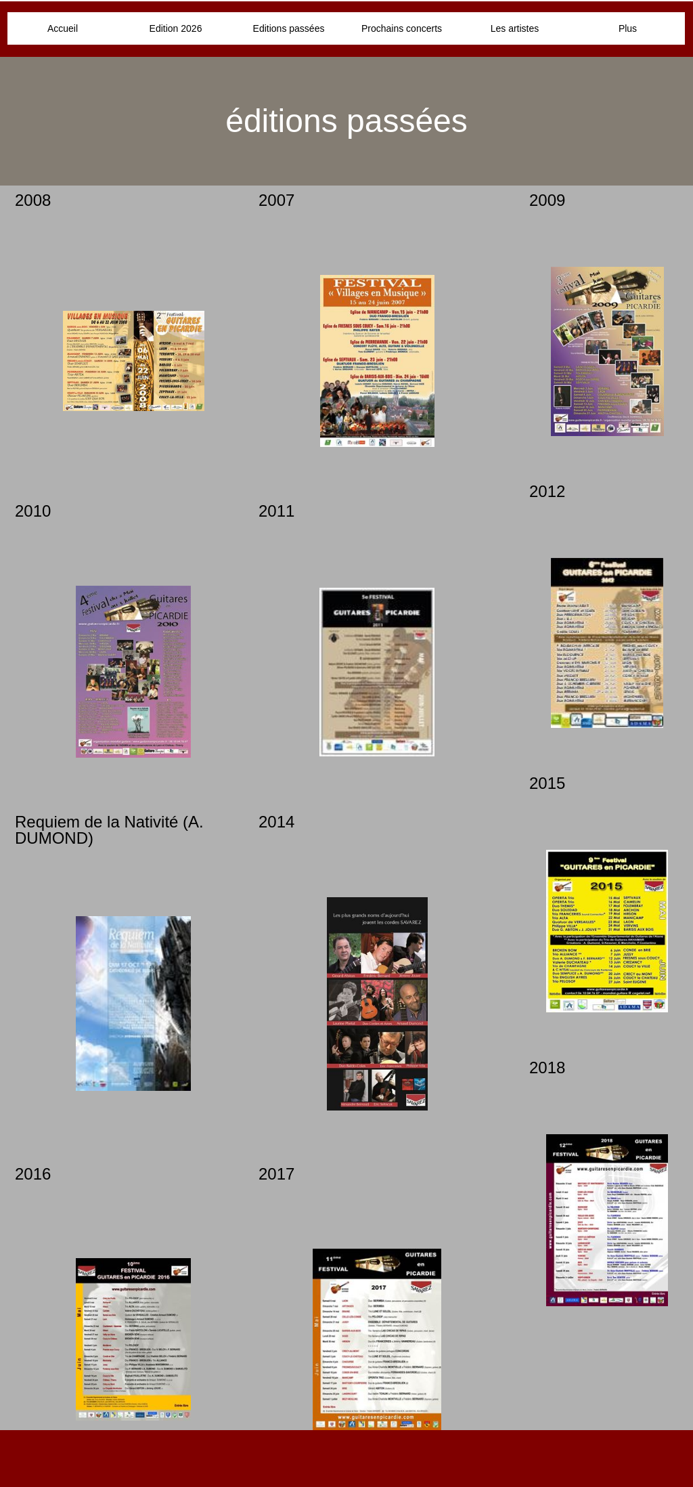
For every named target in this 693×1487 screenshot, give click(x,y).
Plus (628, 28)
